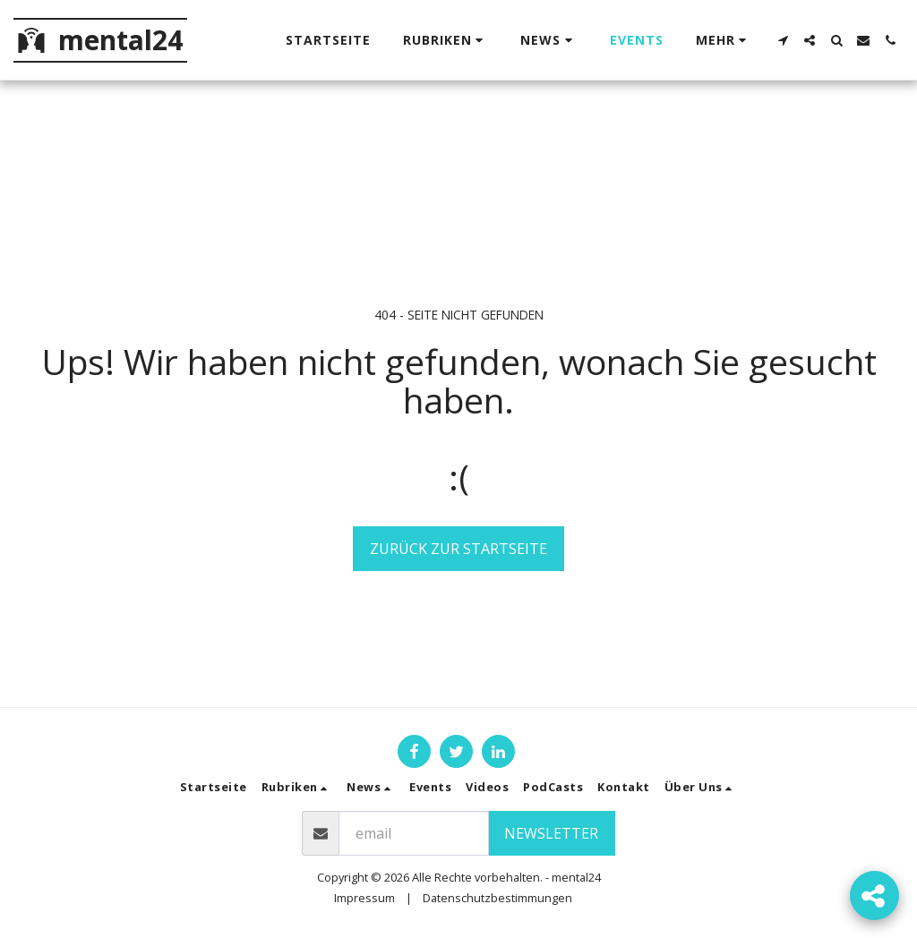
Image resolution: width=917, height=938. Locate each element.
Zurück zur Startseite (458, 549)
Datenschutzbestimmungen (497, 898)
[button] (446, 40)
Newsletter (551, 833)
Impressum (364, 898)
